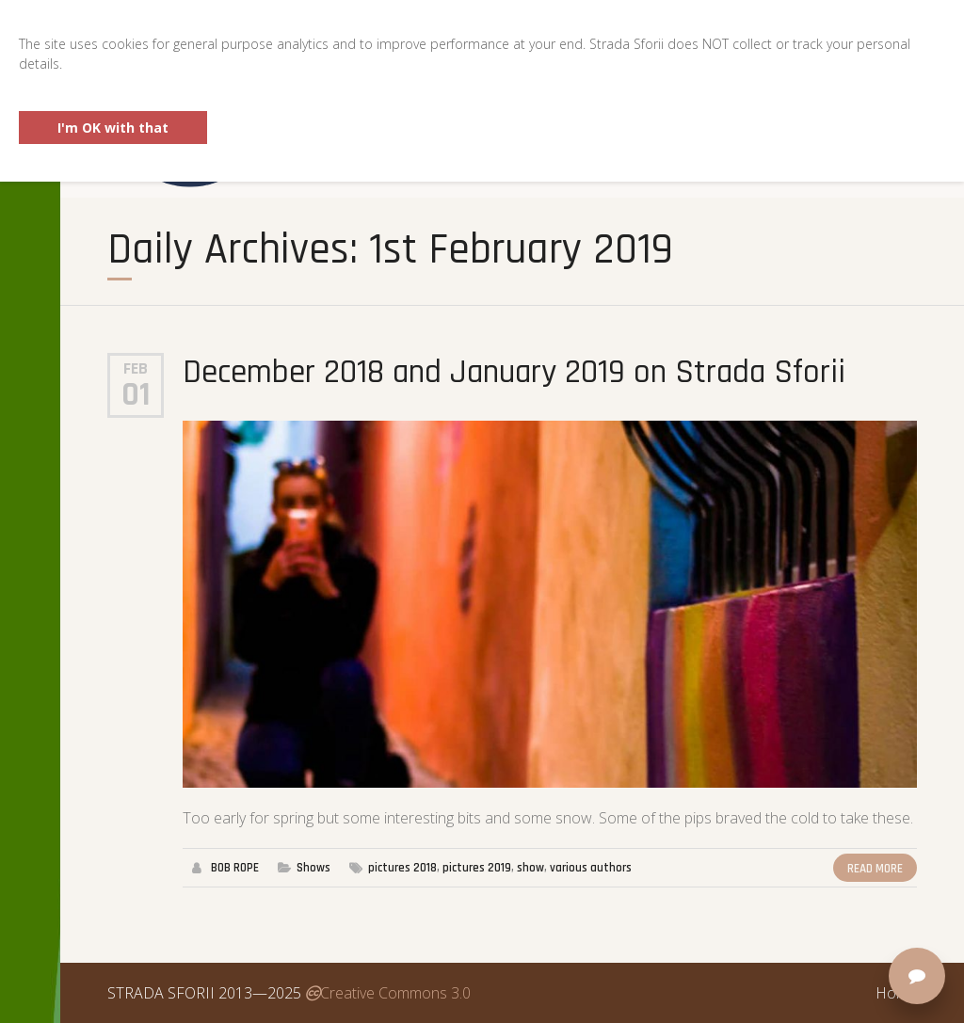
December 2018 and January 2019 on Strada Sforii (514, 372)
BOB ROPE (235, 867)
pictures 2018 (402, 867)
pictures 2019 (476, 867)
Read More (875, 868)
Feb (135, 368)
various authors (591, 867)
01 (136, 395)
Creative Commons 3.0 (388, 993)
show (530, 867)
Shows (313, 867)
